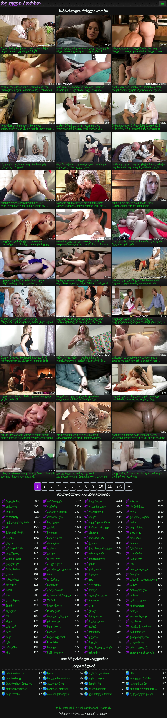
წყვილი (93, 574)
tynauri (51, 673)
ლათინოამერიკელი (59, 595)
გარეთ (51, 553)
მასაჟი (134, 611)
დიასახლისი (13, 600)
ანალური (53, 543)
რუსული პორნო (20, 3)
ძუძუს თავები (138, 600)
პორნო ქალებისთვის (19, 683)
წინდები (52, 647)
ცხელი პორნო (97, 688)
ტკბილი (93, 543)
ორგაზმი (11, 647)
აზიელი (93, 532)
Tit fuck (51, 600)
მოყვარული (54, 564)
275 (119, 486)
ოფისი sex (136, 621)
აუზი (8, 642)
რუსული (11, 611)
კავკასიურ (136, 558)
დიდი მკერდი (97, 506)
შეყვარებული (97, 558)
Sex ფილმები (55, 683)
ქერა (133, 511)
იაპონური (136, 553)
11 (110, 486)
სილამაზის (136, 527)
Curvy (133, 584)
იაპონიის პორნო (57, 688)
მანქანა (51, 631)
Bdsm (9, 590)
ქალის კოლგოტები (100, 647)
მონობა (134, 595)
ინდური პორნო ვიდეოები (144, 688)
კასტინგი (94, 652)
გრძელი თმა (55, 590)
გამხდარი (95, 569)
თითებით (136, 537)
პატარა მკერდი (57, 511)
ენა (8, 652)
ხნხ (132, 673)
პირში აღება (54, 501)
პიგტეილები (96, 621)
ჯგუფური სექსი (98, 595)
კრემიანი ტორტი (140, 626)
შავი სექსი (95, 683)
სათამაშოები (96, 537)
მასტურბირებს (15, 532)
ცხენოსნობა (137, 506)
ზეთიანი (94, 600)
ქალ (8, 631)
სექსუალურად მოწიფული (20, 522)
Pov (132, 564)
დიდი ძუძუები (138, 683)
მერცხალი (95, 616)
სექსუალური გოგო (141, 694)
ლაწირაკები (55, 517)
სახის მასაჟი (13, 558)
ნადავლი (53, 522)
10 (101, 486)
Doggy (9, 511)
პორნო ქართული (58, 694)
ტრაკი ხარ (12, 579)
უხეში (9, 621)
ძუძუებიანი (95, 501)
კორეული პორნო (140, 678)
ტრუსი (10, 537)
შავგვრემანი (13, 501)
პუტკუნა (93, 642)
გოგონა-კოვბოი (139, 517)
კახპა (92, 564)
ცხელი (10, 543)
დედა (9, 574)
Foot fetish (53, 642)
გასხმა (51, 527)
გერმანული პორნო (100, 694)
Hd (7, 527)
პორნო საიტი (14, 678)
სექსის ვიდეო (97, 678)
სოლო (134, 543)
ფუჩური (52, 506)
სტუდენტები (54, 605)
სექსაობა (11, 506)
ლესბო (51, 548)
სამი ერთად (54, 537)
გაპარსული (96, 511)
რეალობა (95, 584)
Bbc (91, 579)
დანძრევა (53, 579)
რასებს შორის (14, 569)
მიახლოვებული (139, 569)
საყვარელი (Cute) (100, 522)
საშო (133, 522)
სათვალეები (137, 631)
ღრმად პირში (14, 548)
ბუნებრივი (136, 548)
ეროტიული (54, 621)
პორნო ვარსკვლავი (101, 527)
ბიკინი (10, 605)
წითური (134, 574)
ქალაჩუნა (94, 631)
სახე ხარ (11, 626)
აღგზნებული (13, 553)
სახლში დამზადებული (143, 579)
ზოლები (52, 532)
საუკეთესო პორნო (58, 678)
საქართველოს (56, 637)
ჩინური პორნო (15, 673)
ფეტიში (93, 637)
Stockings (135, 532)
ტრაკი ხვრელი (139, 637)
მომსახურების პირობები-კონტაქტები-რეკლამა (83, 707)
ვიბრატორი (137, 605)
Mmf (91, 605)
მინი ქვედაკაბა (139, 647)
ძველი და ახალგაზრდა (144, 652)
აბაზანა (93, 626)
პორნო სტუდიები (16, 688)
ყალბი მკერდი (139, 616)
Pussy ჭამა (53, 611)
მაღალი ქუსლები (57, 616)
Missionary (12, 517)
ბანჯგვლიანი (96, 553)
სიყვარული (54, 626)
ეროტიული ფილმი (59, 569)
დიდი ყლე (53, 558)
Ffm (8, 595)
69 (7, 616)
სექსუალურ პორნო (100, 673)
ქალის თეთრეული (100, 548)
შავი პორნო (13, 694)
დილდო (11, 584)
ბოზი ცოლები (138, 590)
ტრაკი (134, 501)
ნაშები (92, 517)
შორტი (93, 590)
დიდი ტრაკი (137, 642)
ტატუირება (12, 564)
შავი (49, 574)
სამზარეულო (55, 652)
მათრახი (52, 584)
